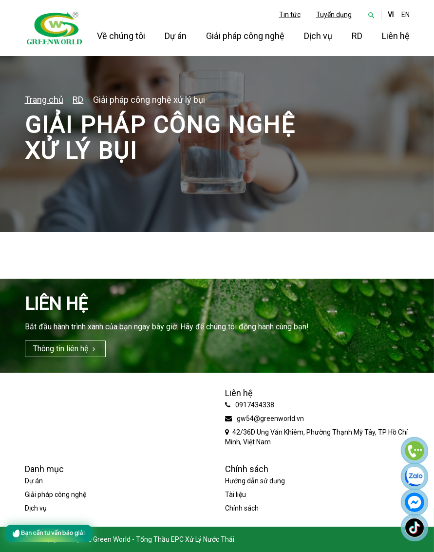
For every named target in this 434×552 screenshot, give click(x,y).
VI (391, 15)
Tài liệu (235, 494)
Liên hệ (396, 36)
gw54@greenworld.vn (270, 418)
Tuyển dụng (334, 15)
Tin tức (290, 15)
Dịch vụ (318, 36)
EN (405, 15)
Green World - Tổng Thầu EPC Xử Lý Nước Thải (163, 539)
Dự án (176, 36)
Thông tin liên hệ (60, 348)
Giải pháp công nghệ (245, 36)
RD (357, 36)
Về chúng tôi (121, 36)
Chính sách (242, 508)
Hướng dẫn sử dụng (255, 481)
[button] (371, 14)
